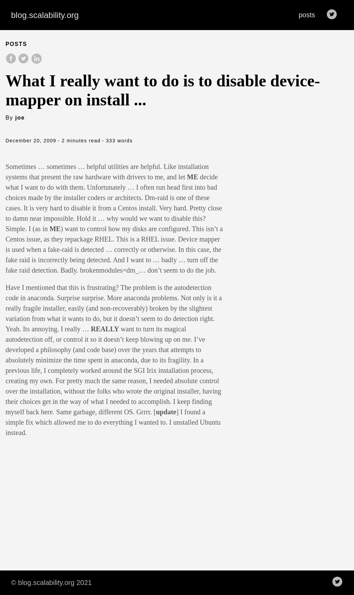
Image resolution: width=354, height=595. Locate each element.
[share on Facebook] (12, 62)
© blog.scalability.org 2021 (51, 582)
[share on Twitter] (24, 62)
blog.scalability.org (45, 15)
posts (307, 15)
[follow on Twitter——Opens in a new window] (334, 15)
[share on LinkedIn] (36, 62)
